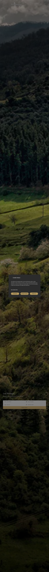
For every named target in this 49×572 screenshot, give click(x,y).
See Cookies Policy (14, 289)
